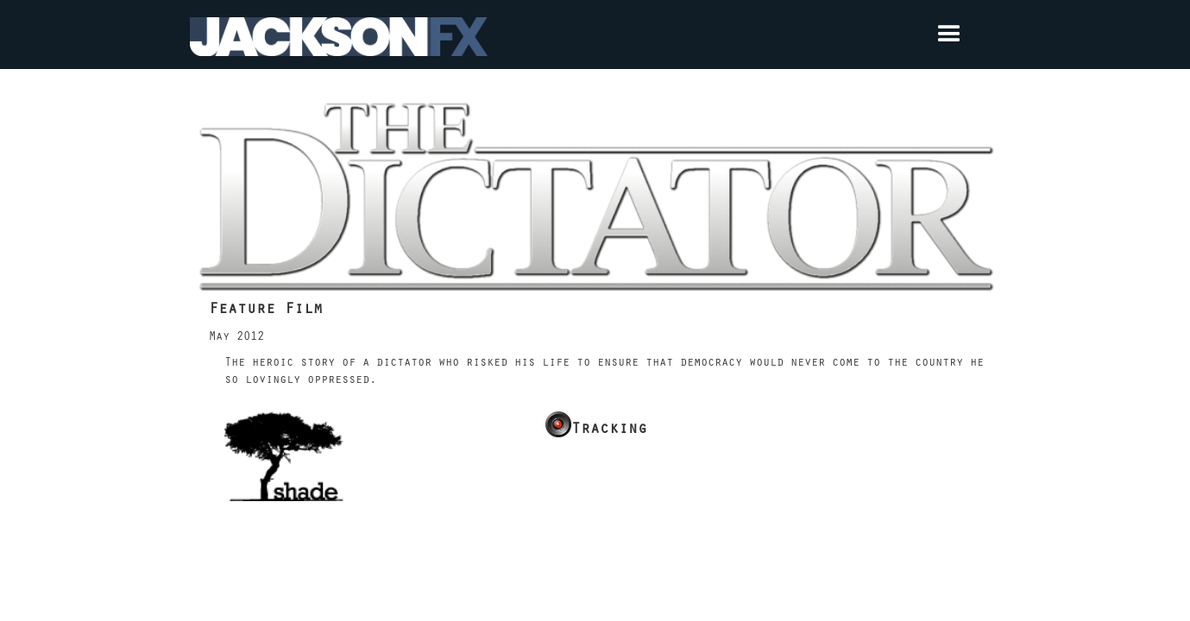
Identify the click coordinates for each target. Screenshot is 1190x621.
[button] (744, 34)
